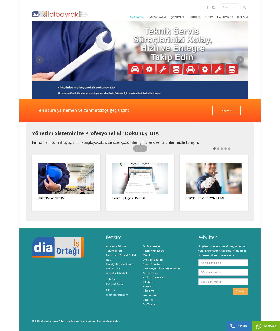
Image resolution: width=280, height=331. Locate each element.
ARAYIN (238, 326)
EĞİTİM (208, 17)
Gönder (240, 291)
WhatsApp (266, 326)
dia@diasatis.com (117, 294)
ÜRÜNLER (194, 17)
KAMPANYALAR (157, 17)
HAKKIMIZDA (225, 17)
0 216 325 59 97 (114, 284)
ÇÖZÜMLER (178, 17)
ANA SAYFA (137, 17)
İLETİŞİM (242, 17)
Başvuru (227, 110)
